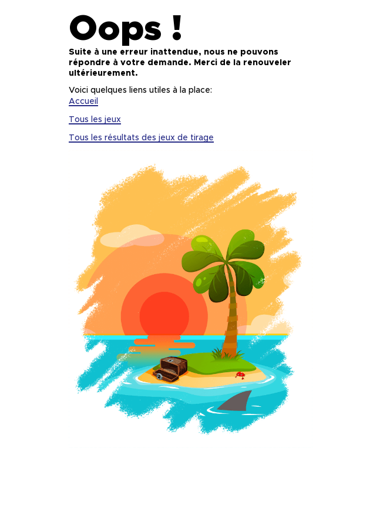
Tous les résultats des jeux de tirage (141, 138)
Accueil (83, 101)
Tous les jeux (95, 120)
